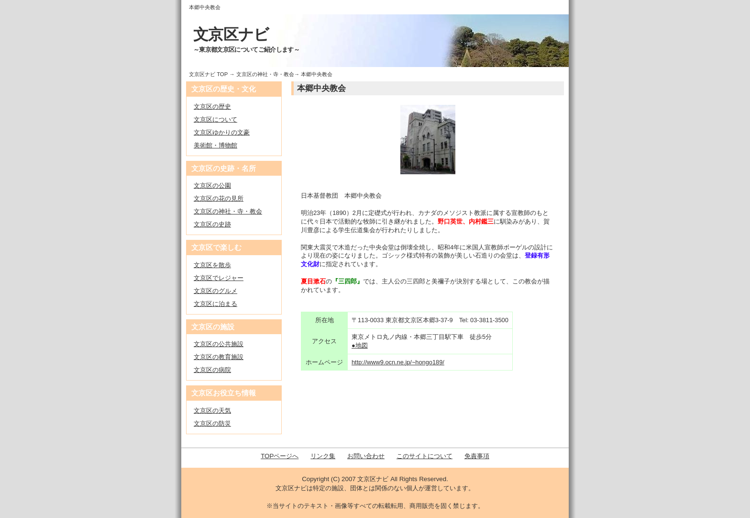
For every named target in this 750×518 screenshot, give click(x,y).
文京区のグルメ (215, 290)
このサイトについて (424, 456)
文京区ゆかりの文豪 (222, 132)
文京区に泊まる (215, 303)
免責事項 (476, 456)
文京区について (215, 119)
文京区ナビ (231, 34)
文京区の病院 (212, 369)
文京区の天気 (212, 410)
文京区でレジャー (218, 278)
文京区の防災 (212, 423)
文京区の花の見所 (218, 198)
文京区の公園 (212, 185)
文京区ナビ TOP (208, 74)
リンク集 (322, 456)
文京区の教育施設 (218, 356)
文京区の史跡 (212, 224)
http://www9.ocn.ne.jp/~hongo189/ (398, 362)
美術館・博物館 (215, 145)
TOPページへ (279, 456)
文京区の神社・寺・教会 (265, 74)
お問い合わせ (366, 456)
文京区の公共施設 (218, 344)
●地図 (360, 345)
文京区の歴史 (212, 106)
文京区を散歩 (212, 265)
